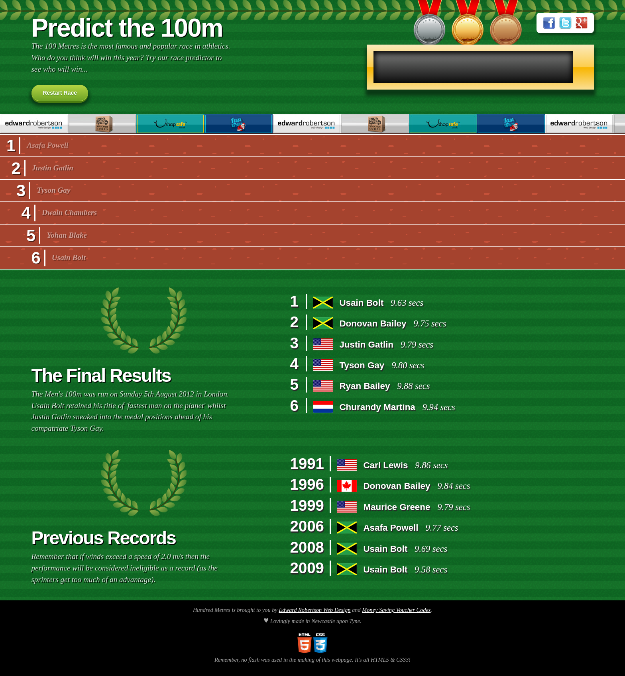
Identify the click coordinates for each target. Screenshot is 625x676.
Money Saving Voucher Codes (396, 610)
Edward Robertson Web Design (314, 610)
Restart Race (60, 93)
